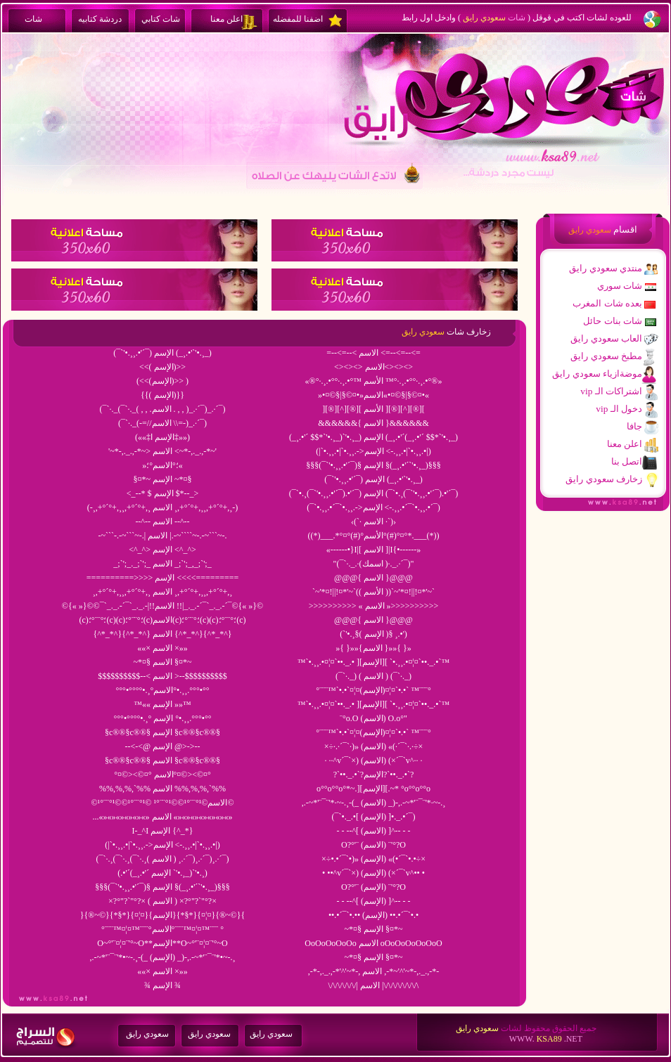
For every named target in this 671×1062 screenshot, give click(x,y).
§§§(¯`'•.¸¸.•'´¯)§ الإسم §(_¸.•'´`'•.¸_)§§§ (373, 465)
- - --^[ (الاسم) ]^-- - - (373, 831)
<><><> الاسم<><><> (373, 367)
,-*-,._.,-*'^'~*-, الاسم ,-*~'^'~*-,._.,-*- (373, 971)
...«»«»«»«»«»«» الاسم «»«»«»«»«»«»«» (163, 817)
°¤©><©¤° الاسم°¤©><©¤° (162, 774)
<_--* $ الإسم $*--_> (163, 493)
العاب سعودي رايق (606, 338)
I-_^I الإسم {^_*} (162, 831)
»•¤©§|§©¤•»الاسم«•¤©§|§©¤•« (373, 395)
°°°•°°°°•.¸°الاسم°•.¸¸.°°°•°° (163, 690)
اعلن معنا (624, 444)
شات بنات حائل (612, 321)
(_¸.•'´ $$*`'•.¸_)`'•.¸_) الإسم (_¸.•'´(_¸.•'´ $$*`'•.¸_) (373, 437)
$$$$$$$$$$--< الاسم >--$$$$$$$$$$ (162, 676)
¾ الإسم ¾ (162, 985)
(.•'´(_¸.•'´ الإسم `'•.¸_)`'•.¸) (162, 873)
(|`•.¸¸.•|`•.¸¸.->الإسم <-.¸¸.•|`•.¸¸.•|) (373, 451)
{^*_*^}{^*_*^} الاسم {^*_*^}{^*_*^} (162, 634)
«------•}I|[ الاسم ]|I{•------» (373, 550)
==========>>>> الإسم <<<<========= (163, 578)
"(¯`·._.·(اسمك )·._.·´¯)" (373, 564)
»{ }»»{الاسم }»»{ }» (373, 648)
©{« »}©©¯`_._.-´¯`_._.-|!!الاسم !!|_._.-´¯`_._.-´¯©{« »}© (162, 606)
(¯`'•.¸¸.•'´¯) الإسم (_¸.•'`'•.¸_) (373, 479)
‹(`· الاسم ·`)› (373, 521)
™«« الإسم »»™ (162, 704)
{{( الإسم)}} (162, 395)
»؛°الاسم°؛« (162, 465)
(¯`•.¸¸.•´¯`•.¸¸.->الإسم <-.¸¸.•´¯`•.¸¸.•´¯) (373, 507)
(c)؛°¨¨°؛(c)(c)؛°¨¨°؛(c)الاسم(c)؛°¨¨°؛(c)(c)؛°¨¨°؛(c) (162, 620)
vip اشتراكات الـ (611, 391)
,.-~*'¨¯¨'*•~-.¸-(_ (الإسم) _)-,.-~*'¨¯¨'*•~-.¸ (163, 957)
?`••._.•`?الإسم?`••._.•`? (373, 774)
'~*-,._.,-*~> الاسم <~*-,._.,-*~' (162, 451)
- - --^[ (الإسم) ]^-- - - (373, 901)
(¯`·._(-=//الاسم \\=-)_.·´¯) (162, 423)
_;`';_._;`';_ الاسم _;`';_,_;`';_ (162, 564)
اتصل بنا (626, 461)
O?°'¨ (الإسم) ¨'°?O (373, 887)
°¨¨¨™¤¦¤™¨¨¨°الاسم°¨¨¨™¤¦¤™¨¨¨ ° (162, 929)
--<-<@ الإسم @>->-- (162, 746)
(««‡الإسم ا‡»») (162, 437)
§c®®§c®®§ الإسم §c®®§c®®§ (162, 732)
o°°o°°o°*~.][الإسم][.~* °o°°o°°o (373, 789)
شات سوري (619, 285)
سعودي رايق (147, 1034)
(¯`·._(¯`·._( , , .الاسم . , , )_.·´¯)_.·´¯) (163, 409)
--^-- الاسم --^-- (162, 521)
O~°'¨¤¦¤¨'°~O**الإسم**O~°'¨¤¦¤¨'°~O (162, 943)
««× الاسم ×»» (162, 648)
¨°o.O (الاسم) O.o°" (373, 718)
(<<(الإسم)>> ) (162, 381)
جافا (634, 426)
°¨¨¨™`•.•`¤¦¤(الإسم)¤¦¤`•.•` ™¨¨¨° (373, 690)
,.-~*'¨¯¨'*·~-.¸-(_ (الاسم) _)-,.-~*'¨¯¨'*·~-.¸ (374, 803)
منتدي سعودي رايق (605, 268)
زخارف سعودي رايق (603, 479)
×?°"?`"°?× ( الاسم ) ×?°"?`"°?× (162, 901)
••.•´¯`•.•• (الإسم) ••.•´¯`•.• (373, 915)
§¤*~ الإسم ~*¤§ (163, 479)
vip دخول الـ (619, 408)
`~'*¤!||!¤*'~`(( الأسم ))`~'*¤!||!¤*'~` (373, 592)
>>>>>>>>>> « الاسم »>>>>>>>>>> (373, 606)
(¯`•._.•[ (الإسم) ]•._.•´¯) (374, 817)
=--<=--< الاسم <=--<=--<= (373, 353)
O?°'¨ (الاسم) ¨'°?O (373, 845)
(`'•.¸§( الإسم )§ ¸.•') (373, 634)
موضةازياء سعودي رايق (597, 373)
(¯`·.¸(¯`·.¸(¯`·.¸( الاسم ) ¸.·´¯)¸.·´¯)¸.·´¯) (162, 859)
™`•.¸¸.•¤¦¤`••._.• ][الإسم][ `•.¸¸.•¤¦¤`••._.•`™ (373, 662)
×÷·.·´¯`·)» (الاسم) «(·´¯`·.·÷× (373, 746)
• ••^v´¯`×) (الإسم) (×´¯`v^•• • (373, 873)
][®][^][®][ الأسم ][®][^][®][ (373, 409)
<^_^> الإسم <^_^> (162, 550)
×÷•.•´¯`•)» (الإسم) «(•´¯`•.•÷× (373, 859)
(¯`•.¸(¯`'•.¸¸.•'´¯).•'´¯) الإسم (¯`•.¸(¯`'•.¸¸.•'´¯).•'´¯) (374, 493)
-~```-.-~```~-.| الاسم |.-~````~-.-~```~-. (162, 535)
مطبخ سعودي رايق (606, 356)
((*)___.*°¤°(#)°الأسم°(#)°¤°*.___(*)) (374, 535)
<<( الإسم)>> (162, 367)
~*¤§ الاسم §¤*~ (163, 662)
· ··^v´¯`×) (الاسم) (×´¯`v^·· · (374, 760)
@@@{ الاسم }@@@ (373, 578)
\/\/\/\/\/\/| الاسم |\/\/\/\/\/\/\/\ (373, 985)
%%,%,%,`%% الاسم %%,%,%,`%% (162, 789)
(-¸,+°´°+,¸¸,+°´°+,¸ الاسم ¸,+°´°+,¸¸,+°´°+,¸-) (162, 507)
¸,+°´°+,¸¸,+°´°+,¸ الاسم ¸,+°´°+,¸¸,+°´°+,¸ (163, 592)
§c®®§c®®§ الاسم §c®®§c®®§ (162, 760)
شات (516, 17)
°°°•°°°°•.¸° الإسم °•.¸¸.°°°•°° (163, 718)
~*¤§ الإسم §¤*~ (374, 929)
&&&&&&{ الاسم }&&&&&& (373, 423)
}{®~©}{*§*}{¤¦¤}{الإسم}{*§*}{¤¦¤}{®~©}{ (162, 915)
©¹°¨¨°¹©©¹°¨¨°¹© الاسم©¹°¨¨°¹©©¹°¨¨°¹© (162, 803)
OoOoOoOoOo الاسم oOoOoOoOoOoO (373, 943)
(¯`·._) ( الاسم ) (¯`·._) (373, 676)
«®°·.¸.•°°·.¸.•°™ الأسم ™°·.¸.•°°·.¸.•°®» (373, 381)
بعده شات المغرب (607, 303)
